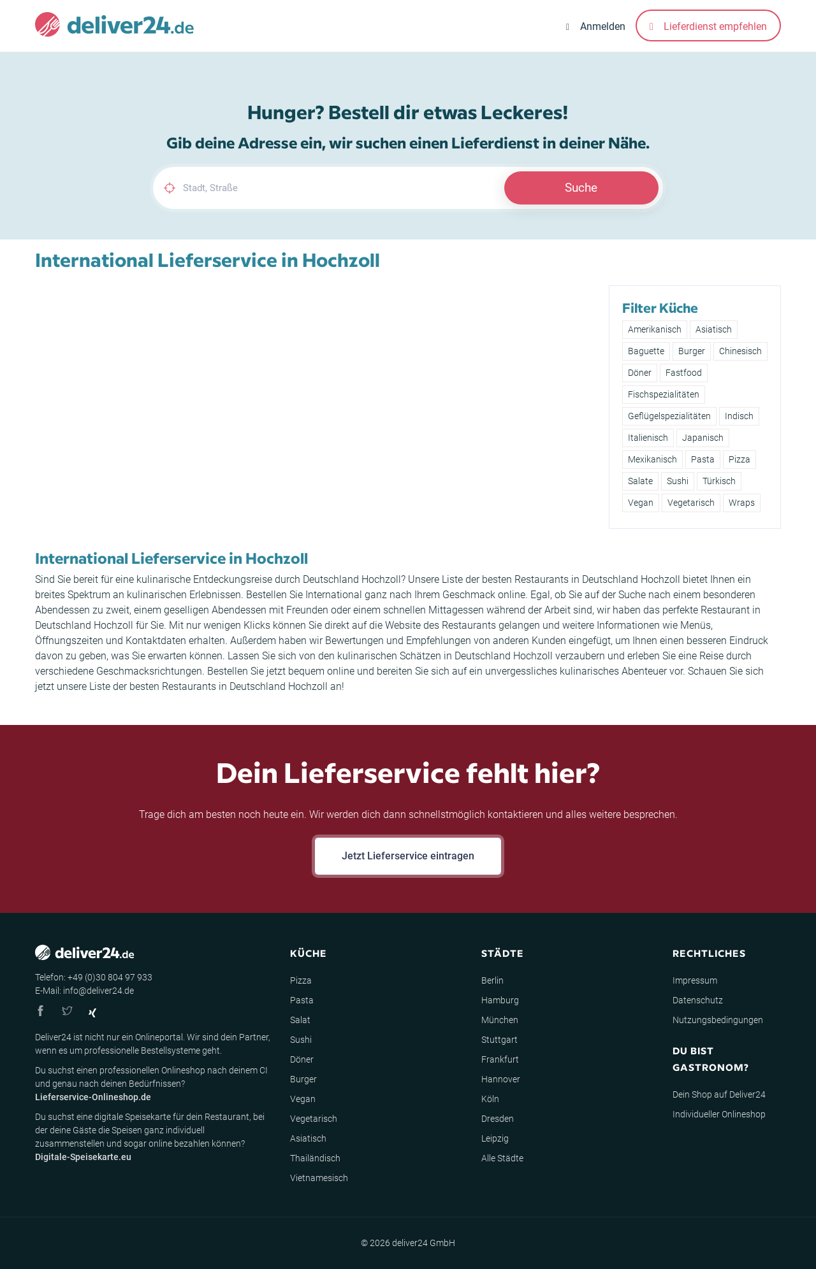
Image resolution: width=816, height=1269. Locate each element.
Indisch (739, 416)
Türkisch (719, 481)
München (499, 1020)
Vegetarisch (691, 503)
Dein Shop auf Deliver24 (719, 1094)
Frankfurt (500, 1059)
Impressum (695, 980)
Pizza (739, 459)
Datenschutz (698, 1000)
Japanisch (703, 438)
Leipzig (495, 1138)
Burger (691, 351)
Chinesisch (740, 351)
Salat (300, 1020)
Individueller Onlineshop (719, 1114)
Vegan (640, 503)
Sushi (677, 481)
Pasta (703, 459)
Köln (490, 1099)
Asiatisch (714, 329)
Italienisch (648, 438)
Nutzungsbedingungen (718, 1020)
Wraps (742, 503)
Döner (640, 373)
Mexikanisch (652, 459)
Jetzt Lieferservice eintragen (408, 856)
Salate (640, 481)
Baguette (646, 351)
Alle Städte (502, 1158)
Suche (581, 187)
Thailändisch (315, 1158)
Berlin (492, 980)
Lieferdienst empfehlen (708, 26)
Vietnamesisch (319, 1178)
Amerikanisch (654, 329)
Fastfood (684, 373)
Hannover (500, 1079)
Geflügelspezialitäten (669, 416)
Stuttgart (499, 1040)
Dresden (497, 1119)
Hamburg (500, 1000)
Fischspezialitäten (663, 394)
